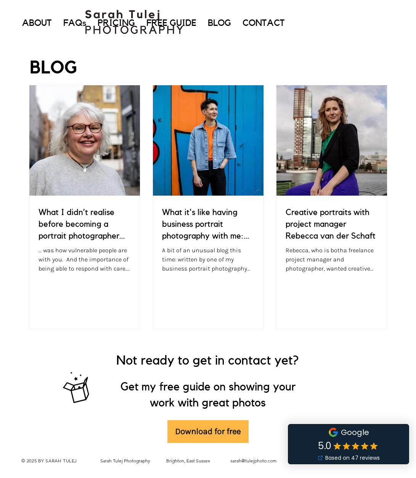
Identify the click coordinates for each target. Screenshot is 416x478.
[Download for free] (208, 431)
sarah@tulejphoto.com (253, 461)
